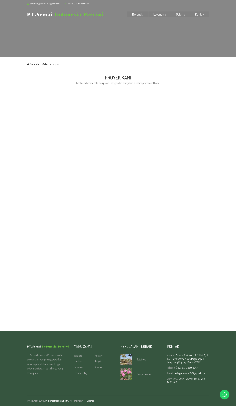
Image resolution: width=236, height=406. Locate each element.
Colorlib (90, 400)
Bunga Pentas (144, 374)
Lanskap (78, 361)
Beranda (137, 14)
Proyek (98, 361)
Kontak (199, 14)
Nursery (98, 355)
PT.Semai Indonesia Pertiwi (57, 400)
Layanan (158, 14)
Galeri (179, 14)
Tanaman (78, 367)
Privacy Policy (81, 373)
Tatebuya (141, 359)
